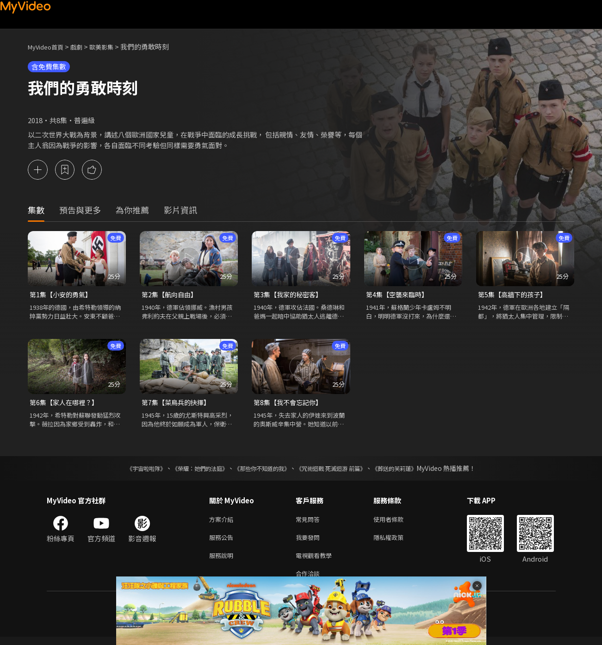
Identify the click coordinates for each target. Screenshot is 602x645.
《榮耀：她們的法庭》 (189, 471)
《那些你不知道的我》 (260, 471)
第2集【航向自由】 (171, 295)
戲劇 (84, 46)
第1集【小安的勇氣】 (63, 295)
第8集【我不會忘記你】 (290, 404)
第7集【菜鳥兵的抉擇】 (178, 404)
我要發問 (309, 542)
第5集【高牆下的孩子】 (514, 295)
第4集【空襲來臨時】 (399, 295)
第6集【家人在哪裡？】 (66, 404)
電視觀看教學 (316, 561)
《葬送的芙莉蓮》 (412, 471)
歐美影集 (111, 46)
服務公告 (223, 542)
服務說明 (223, 561)
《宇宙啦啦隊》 (127, 471)
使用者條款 (396, 522)
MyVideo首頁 (49, 46)
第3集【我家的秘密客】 (290, 295)
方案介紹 (223, 522)
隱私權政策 (396, 542)
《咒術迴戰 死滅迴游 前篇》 (339, 471)
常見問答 (309, 522)
